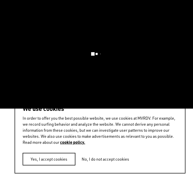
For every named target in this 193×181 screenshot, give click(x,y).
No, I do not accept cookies (105, 159)
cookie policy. (72, 142)
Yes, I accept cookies (49, 159)
